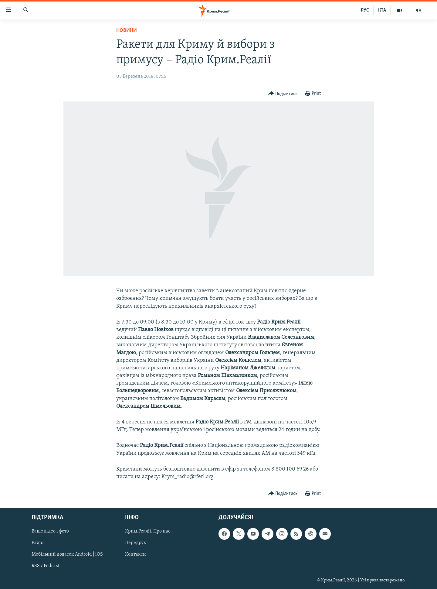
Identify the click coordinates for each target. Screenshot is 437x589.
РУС (365, 10)
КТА (382, 10)
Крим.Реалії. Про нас (147, 531)
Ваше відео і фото (50, 531)
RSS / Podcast (45, 566)
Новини (126, 30)
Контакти (135, 554)
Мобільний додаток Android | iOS (67, 554)
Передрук (135, 543)
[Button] (283, 94)
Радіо (37, 543)
